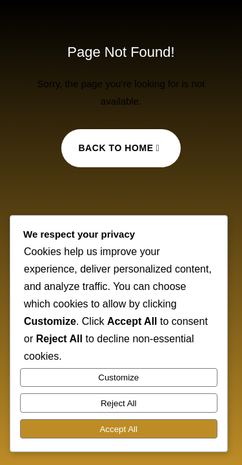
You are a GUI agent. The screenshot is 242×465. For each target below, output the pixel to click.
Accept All (118, 429)
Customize (118, 377)
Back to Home (115, 148)
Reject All (119, 403)
